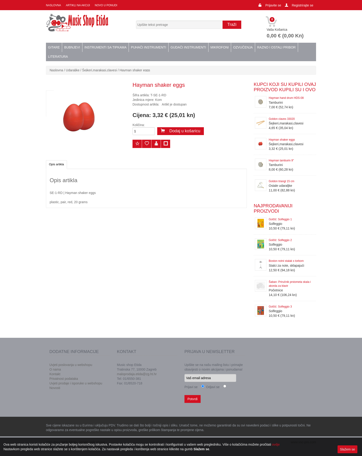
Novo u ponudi (105, 5)
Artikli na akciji (78, 5)
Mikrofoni (220, 47)
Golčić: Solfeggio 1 (280, 219)
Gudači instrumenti (188, 47)
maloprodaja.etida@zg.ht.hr (137, 374)
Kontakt (54, 374)
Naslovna (53, 5)
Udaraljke (72, 70)
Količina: (139, 125)
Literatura (58, 56)
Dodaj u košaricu (180, 131)
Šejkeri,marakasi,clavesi (99, 70)
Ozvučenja (243, 47)
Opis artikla (56, 164)
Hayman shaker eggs (135, 70)
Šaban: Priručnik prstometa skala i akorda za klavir (290, 283)
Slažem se (347, 449)
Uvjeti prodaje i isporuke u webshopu (75, 383)
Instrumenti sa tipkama (105, 47)
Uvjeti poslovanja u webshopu (70, 365)
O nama (55, 369)
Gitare (54, 47)
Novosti (54, 388)
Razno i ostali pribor (276, 47)
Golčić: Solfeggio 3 (280, 306)
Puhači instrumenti (148, 47)
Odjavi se (212, 387)
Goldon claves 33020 (282, 119)
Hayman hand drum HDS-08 (286, 98)
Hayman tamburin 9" (281, 160)
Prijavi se (191, 387)
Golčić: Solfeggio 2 (280, 240)
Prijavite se (273, 5)
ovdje (276, 444)
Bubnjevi (72, 47)
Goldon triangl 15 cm (281, 181)
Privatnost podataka (63, 379)
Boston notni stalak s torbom (286, 261)
